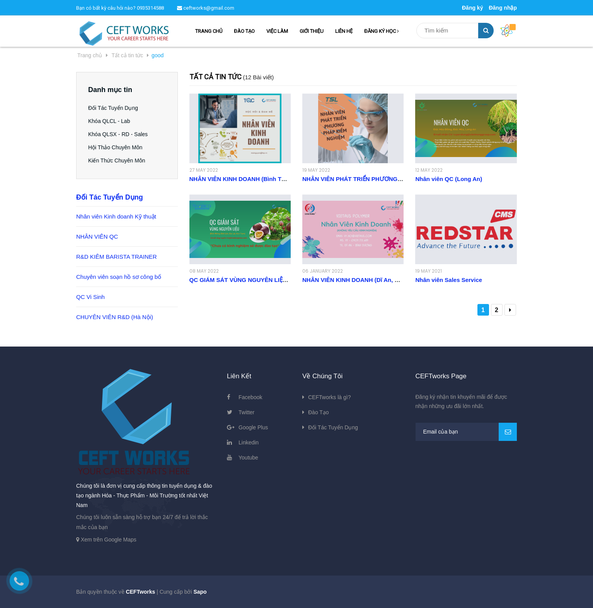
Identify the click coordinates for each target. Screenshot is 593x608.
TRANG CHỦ (208, 31)
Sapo (199, 592)
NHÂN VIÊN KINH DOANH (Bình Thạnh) (243, 179)
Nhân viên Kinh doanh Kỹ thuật (116, 216)
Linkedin (249, 442)
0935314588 (150, 8)
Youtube (248, 457)
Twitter (246, 412)
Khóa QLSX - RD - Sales (118, 134)
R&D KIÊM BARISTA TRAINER (116, 256)
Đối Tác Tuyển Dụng (113, 108)
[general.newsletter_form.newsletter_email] (466, 432)
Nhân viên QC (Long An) (448, 179)
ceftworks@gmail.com (205, 8)
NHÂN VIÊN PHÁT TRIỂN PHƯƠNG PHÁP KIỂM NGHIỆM (378, 179)
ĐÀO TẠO (244, 31)
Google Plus (253, 427)
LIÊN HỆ (344, 31)
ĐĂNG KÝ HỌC (381, 31)
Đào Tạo (318, 412)
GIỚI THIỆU (312, 31)
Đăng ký (472, 8)
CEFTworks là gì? (329, 397)
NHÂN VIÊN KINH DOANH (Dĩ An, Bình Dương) (365, 280)
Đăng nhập (503, 8)
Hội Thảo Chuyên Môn (115, 147)
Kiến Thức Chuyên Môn (116, 160)
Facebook (250, 397)
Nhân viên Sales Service (448, 280)
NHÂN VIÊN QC (97, 236)
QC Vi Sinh (90, 297)
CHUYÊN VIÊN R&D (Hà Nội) (114, 317)
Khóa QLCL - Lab (109, 121)
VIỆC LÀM (277, 31)
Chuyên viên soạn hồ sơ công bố (118, 276)
